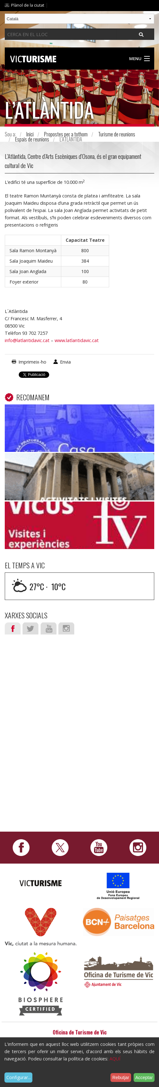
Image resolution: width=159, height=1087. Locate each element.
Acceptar (144, 1077)
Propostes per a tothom (66, 134)
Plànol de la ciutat (27, 5)
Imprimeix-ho (32, 362)
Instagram (66, 628)
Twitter (30, 628)
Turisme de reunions (116, 134)
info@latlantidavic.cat (27, 340)
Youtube (48, 628)
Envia (65, 362)
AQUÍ (114, 1059)
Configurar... (18, 1077)
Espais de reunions (32, 139)
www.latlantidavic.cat (77, 340)
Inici (30, 134)
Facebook (13, 628)
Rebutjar (120, 1077)
